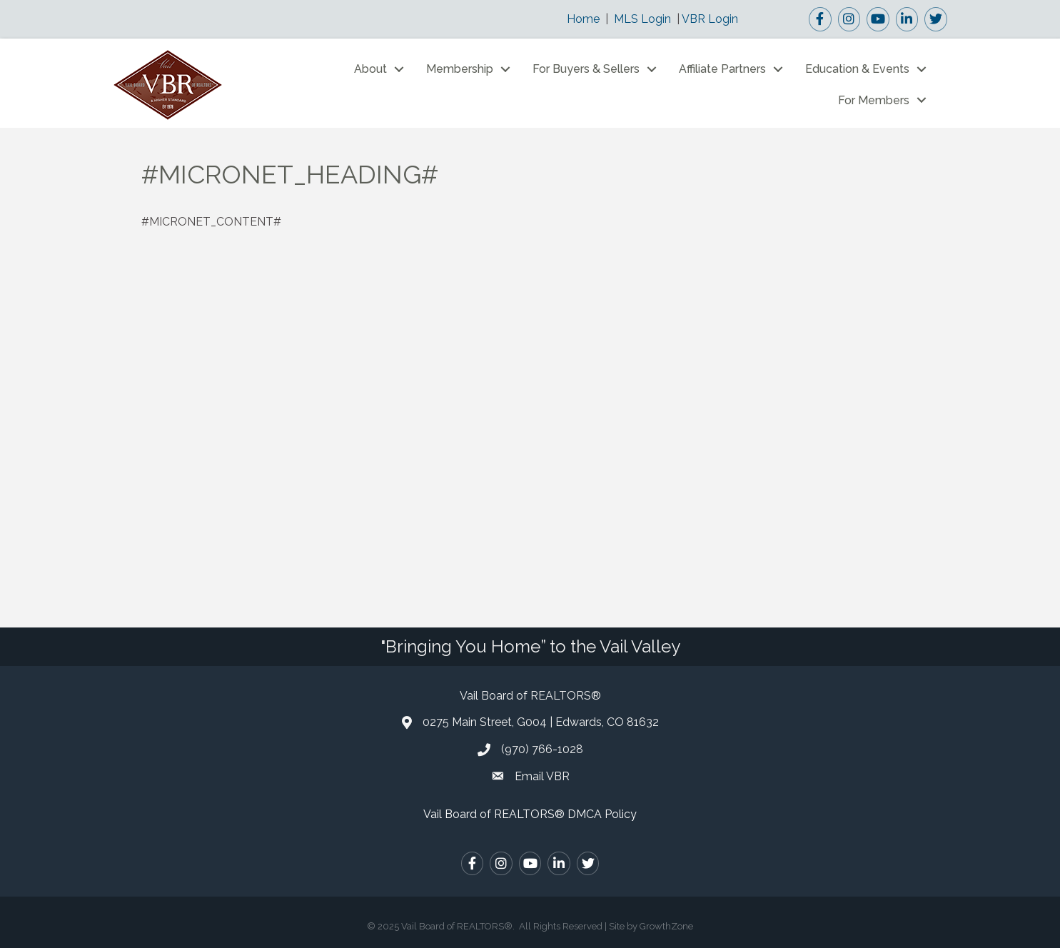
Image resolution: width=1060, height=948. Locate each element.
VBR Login (710, 19)
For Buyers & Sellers (586, 69)
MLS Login (642, 19)
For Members (873, 100)
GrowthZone (666, 926)
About (370, 69)
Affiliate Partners (722, 69)
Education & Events (857, 69)
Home (583, 19)
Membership (459, 69)
